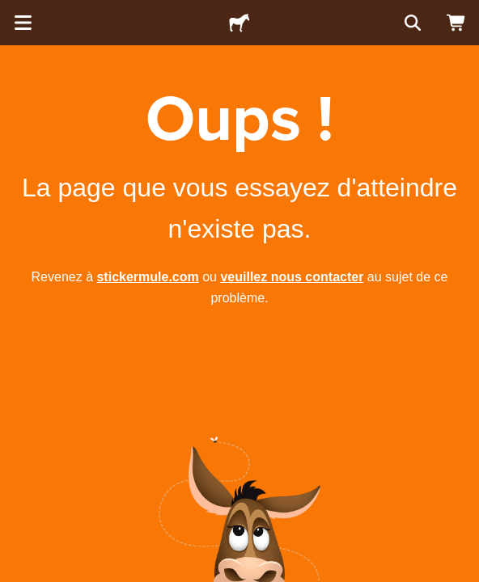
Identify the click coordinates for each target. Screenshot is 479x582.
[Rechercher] (411, 22)
